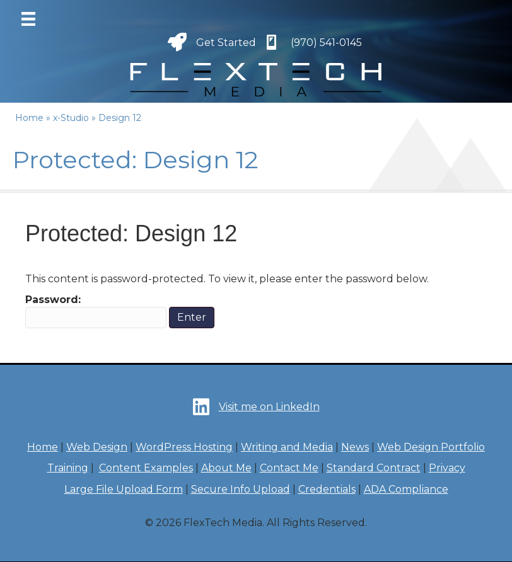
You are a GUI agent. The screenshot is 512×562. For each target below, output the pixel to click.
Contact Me (289, 468)
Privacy (447, 468)
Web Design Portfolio (431, 447)
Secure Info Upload (240, 489)
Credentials (327, 489)
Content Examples (146, 468)
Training (67, 468)
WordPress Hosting (184, 447)
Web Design (96, 447)
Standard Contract (374, 468)
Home (42, 447)
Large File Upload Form (123, 489)
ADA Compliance (406, 489)
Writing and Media (287, 447)
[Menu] (28, 19)
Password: (95, 311)
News (355, 447)
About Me (226, 468)
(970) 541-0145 (326, 43)
